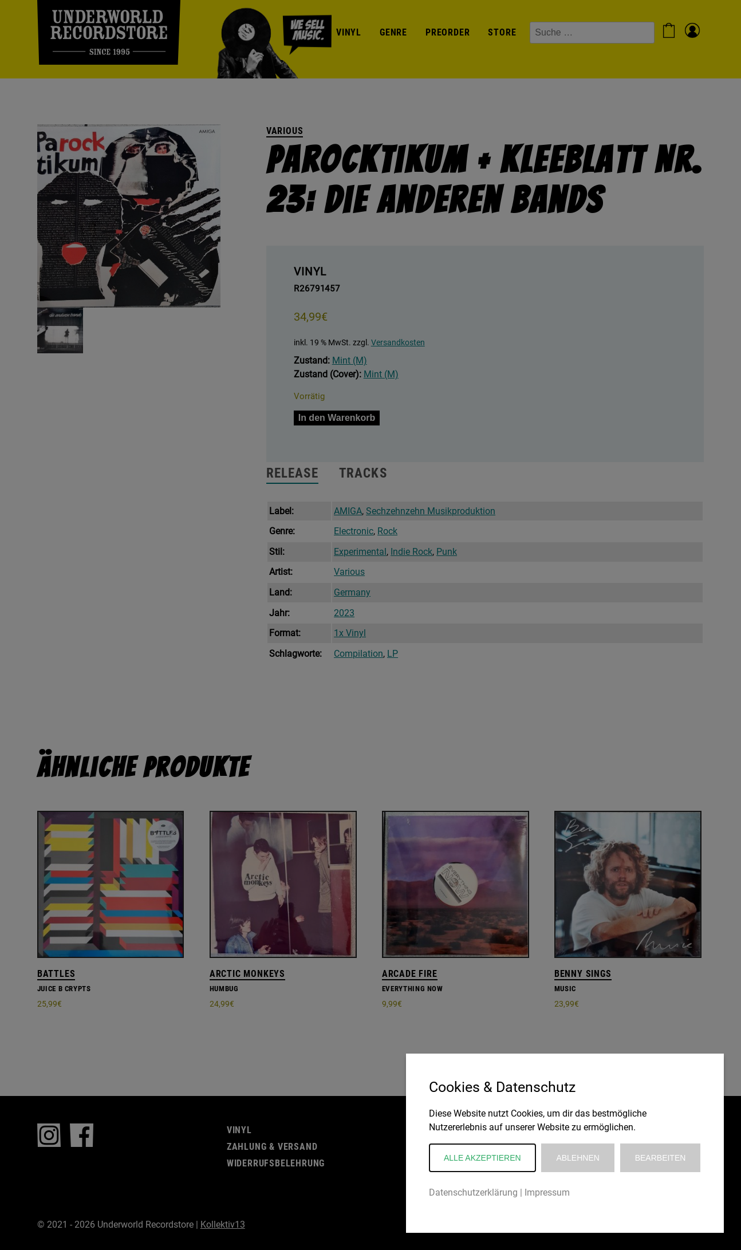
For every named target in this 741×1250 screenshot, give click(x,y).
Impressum (547, 1192)
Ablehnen (577, 1157)
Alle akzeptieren (482, 1157)
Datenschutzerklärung (473, 1192)
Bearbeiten (660, 1157)
